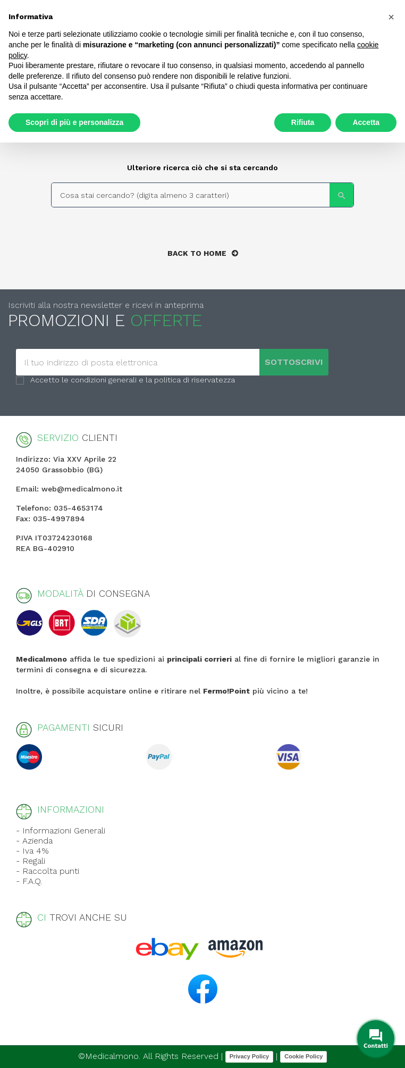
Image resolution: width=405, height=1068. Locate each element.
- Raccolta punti (47, 871)
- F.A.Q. (29, 881)
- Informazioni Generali (60, 830)
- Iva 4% (32, 851)
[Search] (202, 195)
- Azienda (34, 841)
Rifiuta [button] (303, 122)
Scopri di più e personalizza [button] (74, 122)
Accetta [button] (365, 122)
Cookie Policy (303, 1056)
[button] (391, 17)
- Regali (30, 861)
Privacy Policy (249, 1056)
